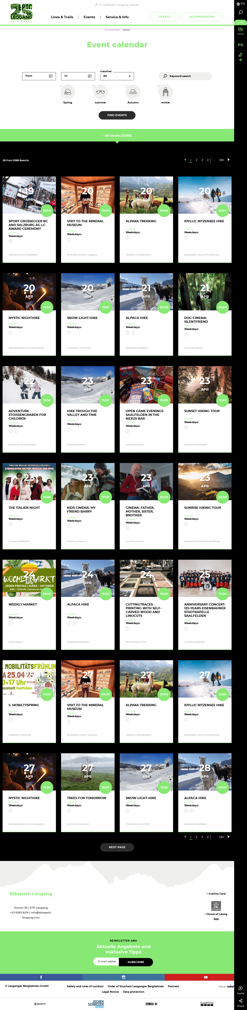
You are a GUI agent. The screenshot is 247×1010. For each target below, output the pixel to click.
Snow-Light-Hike (82, 318)
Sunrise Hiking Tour (202, 507)
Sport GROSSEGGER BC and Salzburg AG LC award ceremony (28, 225)
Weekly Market (23, 604)
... (214, 160)
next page (117, 847)
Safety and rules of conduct (85, 986)
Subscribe (136, 962)
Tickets (164, 16)
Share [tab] (240, 1003)
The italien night (24, 507)
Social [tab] (240, 990)
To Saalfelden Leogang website (117, 4)
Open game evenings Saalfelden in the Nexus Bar (144, 415)
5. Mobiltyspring (24, 705)
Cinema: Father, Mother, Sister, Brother (140, 511)
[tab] (240, 3)
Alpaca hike (137, 318)
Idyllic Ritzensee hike (204, 221)
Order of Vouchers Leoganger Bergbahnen (136, 986)
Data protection (133, 992)
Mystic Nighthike (24, 318)
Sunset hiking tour (202, 411)
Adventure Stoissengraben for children (27, 415)
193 (221, 160)
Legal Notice (110, 992)
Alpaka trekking (141, 221)
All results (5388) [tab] (117, 135)
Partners (173, 986)
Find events (117, 115)
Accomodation (201, 16)
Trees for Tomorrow (86, 798)
